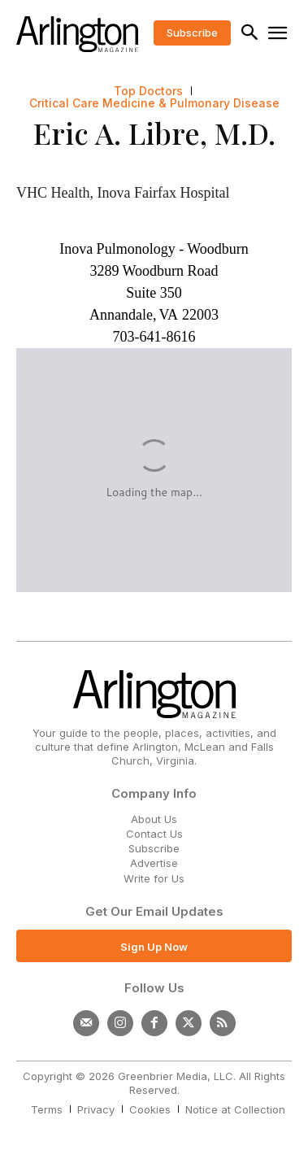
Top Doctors (148, 91)
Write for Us (154, 878)
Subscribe (154, 848)
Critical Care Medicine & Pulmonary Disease (154, 103)
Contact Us (154, 833)
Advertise (154, 862)
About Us (154, 819)
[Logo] (77, 34)
